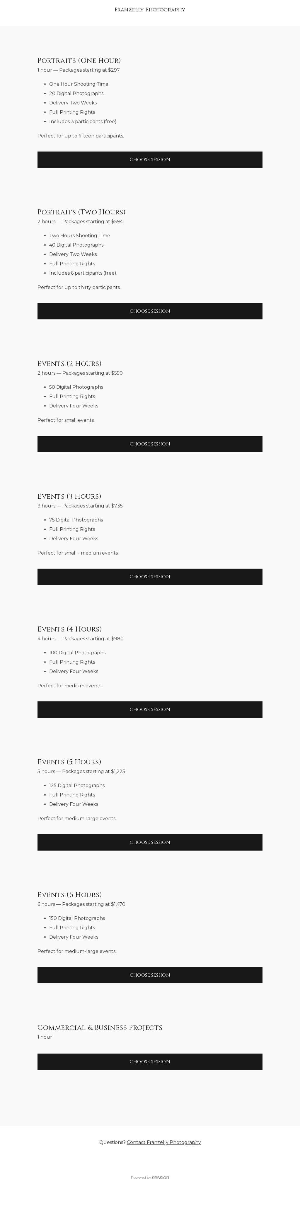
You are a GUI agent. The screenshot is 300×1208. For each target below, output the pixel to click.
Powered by (150, 1177)
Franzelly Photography (150, 9)
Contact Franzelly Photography (164, 1142)
